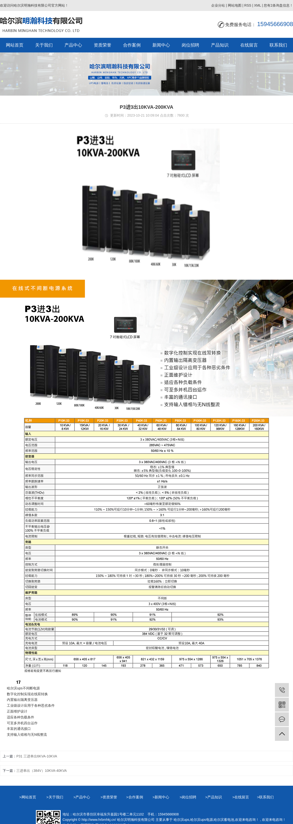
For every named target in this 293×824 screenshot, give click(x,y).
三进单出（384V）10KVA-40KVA (41, 771)
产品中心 (73, 45)
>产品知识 (214, 797)
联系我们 (278, 45)
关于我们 (44, 45)
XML (257, 5)
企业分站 (218, 5)
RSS (247, 5)
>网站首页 (28, 797)
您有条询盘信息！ (278, 5)
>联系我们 (265, 797)
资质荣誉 (102, 45)
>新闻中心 (161, 797)
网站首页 (14, 45)
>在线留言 (241, 797)
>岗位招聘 (188, 797)
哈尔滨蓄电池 (224, 820)
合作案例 (132, 45)
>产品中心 (82, 797)
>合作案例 (134, 797)
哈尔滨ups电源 (201, 820)
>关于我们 (55, 797)
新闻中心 (161, 45)
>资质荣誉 (109, 797)
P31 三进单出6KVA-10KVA (36, 756)
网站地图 (234, 5)
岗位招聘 (190, 45)
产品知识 (220, 45)
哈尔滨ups (181, 820)
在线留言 (249, 45)
